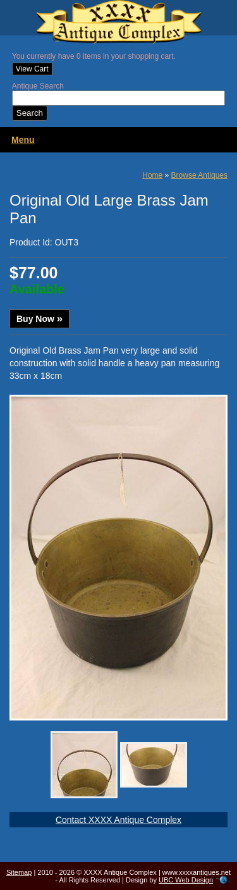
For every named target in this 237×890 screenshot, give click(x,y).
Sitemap (19, 872)
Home (152, 175)
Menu (23, 140)
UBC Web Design (186, 880)
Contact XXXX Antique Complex (118, 820)
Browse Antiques (199, 175)
